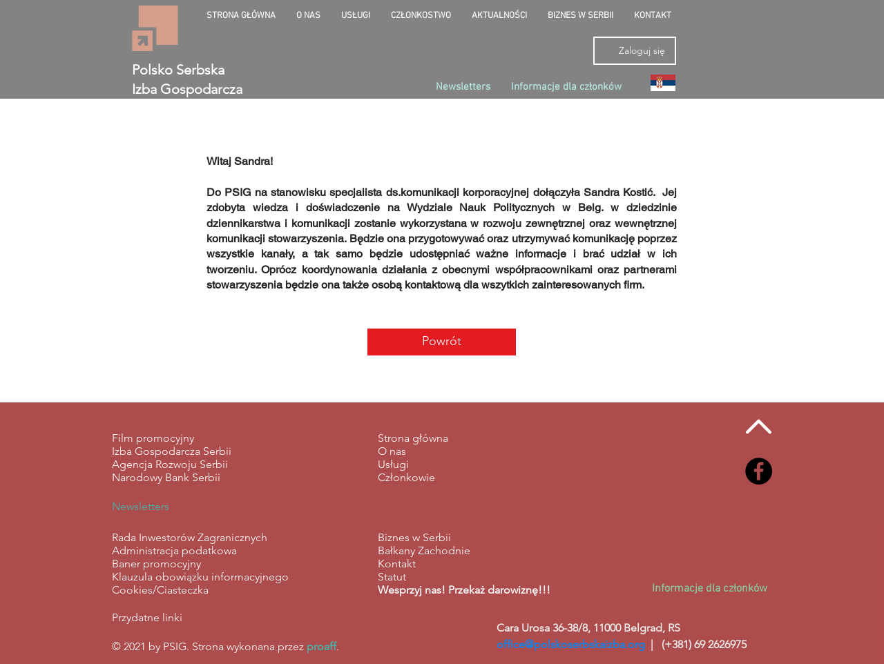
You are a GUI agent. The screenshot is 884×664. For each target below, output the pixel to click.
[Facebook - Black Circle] (758, 471)
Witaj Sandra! (239, 161)
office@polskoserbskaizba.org (571, 644)
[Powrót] (441, 342)
